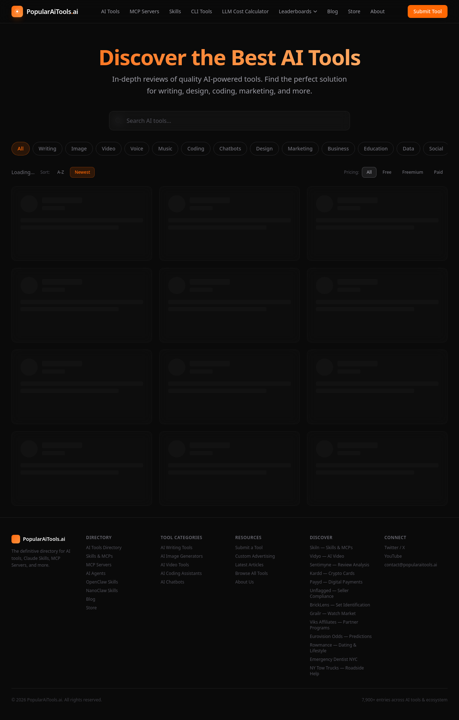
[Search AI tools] (229, 120)
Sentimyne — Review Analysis (339, 565)
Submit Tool (427, 11)
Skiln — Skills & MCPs (331, 548)
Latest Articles (249, 565)
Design (264, 148)
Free (387, 172)
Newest (82, 172)
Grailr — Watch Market (333, 613)
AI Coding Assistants (181, 573)
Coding (195, 148)
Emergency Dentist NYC (334, 659)
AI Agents (95, 573)
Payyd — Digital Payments (336, 582)
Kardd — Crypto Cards (332, 573)
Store (354, 11)
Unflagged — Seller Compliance (329, 593)
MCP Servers (144, 11)
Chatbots (230, 148)
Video (108, 148)
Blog (332, 11)
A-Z (60, 172)
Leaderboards (298, 11)
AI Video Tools (175, 565)
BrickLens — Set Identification (340, 605)
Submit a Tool (248, 548)
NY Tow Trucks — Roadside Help (337, 671)
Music (165, 148)
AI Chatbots (172, 582)
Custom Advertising (255, 556)
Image (79, 148)
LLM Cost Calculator (245, 11)
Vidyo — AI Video (327, 556)
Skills (175, 11)
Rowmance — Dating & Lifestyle (333, 648)
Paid (438, 172)
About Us (244, 582)
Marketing (300, 148)
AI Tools (110, 11)
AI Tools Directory (104, 548)
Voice (137, 148)
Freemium (412, 172)
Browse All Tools (251, 573)
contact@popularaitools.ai (410, 565)
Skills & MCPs (99, 556)
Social (436, 148)
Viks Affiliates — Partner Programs (334, 625)
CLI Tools (201, 11)
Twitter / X (394, 548)
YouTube (393, 556)
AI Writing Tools (177, 548)
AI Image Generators (182, 556)
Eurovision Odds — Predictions (341, 636)
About (377, 11)
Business (338, 148)
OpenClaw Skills (102, 582)
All (21, 148)
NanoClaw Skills (102, 591)
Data (408, 148)
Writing (47, 148)
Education (376, 148)
